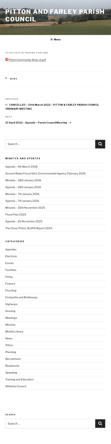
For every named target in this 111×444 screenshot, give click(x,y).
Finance (10, 283)
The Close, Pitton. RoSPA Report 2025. (29, 228)
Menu (55, 39)
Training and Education (19, 379)
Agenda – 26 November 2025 (23, 221)
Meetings (11, 317)
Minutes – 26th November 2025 (25, 207)
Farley (9, 276)
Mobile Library (14, 331)
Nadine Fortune (36, 53)
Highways (11, 304)
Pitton (9, 345)
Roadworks (12, 365)
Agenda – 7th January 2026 (22, 200)
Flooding (10, 290)
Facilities (10, 270)
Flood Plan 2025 (15, 214)
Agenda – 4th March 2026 (21, 166)
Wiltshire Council (15, 386)
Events (9, 263)
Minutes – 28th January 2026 (23, 180)
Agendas (10, 249)
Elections (11, 256)
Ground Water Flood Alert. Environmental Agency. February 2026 (45, 173)
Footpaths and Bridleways (21, 297)
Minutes (10, 324)
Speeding (11, 372)
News (13, 79)
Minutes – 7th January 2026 (22, 194)
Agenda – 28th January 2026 (23, 187)
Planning (10, 352)
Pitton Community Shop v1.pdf (27, 59)
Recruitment (13, 359)
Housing (10, 311)
